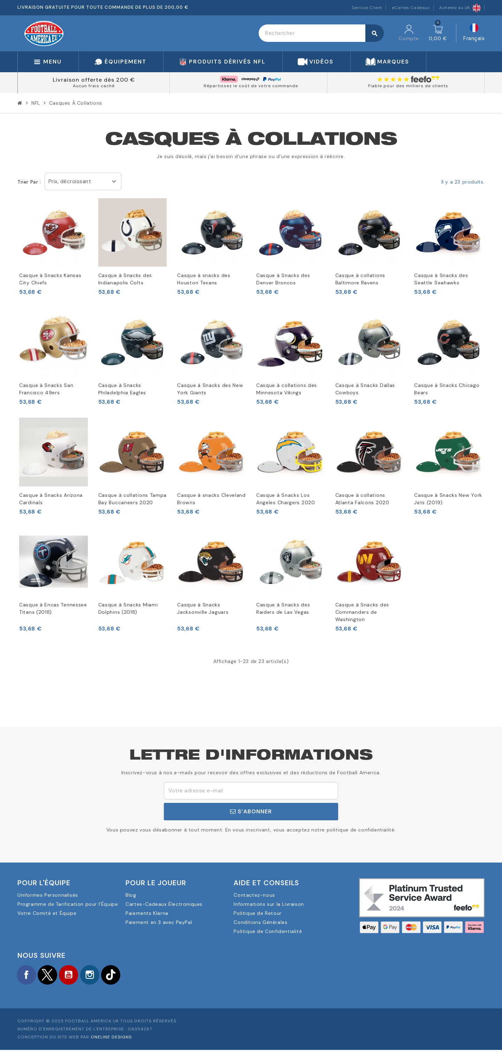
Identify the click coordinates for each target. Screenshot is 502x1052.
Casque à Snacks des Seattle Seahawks (441, 279)
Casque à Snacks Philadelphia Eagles (122, 389)
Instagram (101, 975)
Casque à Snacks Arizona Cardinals (51, 499)
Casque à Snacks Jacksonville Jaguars (202, 608)
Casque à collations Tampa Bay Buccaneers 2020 (132, 499)
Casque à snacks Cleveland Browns (211, 499)
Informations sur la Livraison (269, 904)
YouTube (76, 975)
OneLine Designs (111, 1039)
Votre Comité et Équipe (46, 913)
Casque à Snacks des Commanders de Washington (362, 612)
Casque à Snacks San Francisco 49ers (46, 389)
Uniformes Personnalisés (47, 895)
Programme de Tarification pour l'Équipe (67, 904)
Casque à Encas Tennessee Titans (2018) (53, 608)
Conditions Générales (260, 922)
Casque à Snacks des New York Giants (210, 389)
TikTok (125, 975)
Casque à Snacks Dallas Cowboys (365, 389)
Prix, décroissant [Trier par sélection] (69, 181)
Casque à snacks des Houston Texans (203, 279)
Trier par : (29, 182)
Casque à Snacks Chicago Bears (446, 389)
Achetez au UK (460, 7)
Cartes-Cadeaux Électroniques (164, 904)
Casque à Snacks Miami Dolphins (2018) (128, 608)
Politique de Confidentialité (268, 931)
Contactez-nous (254, 895)
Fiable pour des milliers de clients (408, 86)
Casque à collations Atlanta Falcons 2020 (362, 499)
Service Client (367, 7)
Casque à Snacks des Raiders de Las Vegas (283, 608)
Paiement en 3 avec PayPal (159, 922)
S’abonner (251, 811)
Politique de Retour (257, 913)
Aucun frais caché (94, 86)
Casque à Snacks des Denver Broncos (283, 279)
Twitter (52, 975)
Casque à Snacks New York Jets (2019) (448, 499)
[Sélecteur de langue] (474, 33)
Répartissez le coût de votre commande (251, 86)
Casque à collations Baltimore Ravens (360, 279)
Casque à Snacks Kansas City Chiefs (50, 279)
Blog (131, 895)
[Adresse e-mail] (251, 790)
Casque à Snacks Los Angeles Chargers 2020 (285, 499)
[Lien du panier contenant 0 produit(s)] (438, 33)
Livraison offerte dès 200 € (94, 79)
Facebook (27, 975)
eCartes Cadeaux (411, 7)
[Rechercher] (321, 33)
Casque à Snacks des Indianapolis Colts (125, 279)
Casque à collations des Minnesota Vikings (286, 389)
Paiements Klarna (147, 913)
